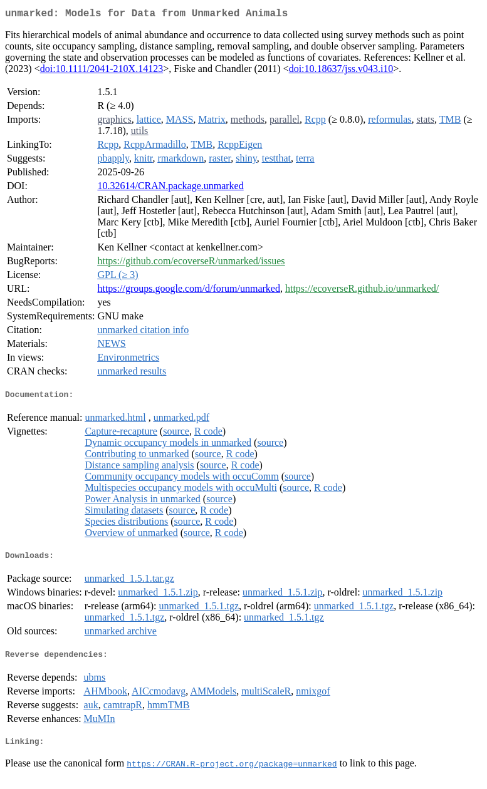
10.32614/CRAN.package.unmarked (170, 188)
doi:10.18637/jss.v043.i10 (341, 71)
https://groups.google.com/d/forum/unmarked (188, 291)
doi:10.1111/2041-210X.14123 (101, 71)
